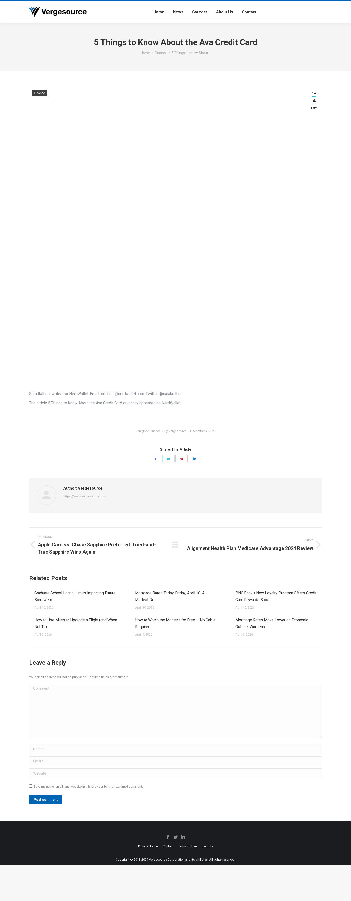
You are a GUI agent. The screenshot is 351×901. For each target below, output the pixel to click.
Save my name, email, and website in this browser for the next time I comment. (88, 786)
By (175, 431)
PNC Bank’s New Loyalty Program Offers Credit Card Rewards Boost (275, 596)
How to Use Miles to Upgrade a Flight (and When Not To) (75, 623)
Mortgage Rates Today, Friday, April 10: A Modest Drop (170, 596)
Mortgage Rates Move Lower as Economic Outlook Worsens (271, 623)
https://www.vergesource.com (84, 496)
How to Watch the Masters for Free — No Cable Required (175, 623)
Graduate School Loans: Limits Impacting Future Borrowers (75, 596)
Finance (39, 93)
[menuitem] (158, 12)
